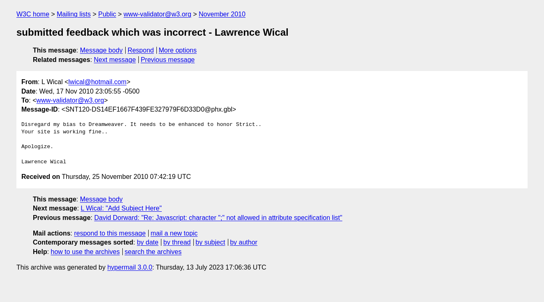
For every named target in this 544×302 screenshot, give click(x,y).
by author (243, 242)
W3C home (32, 14)
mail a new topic (174, 233)
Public (107, 14)
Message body (101, 50)
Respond (141, 50)
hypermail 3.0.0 (129, 267)
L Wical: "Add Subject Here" (121, 208)
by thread (177, 242)
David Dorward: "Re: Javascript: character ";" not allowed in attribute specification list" (218, 217)
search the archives (153, 251)
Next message (115, 59)
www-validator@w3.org (157, 14)
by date (147, 242)
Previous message (168, 59)
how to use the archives (85, 251)
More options (178, 50)
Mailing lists (74, 14)
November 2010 (222, 14)
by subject (210, 242)
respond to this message (109, 233)
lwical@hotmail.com (98, 81)
